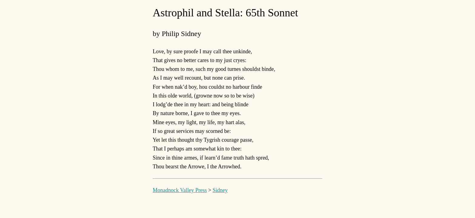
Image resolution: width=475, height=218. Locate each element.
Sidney (220, 190)
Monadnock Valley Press (180, 190)
